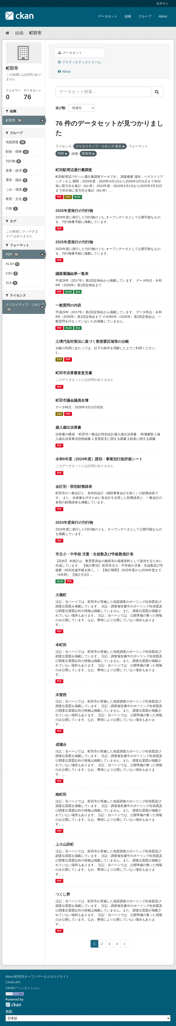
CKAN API (13, 982)
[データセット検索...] (103, 92)
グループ (144, 16)
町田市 (35, 33)
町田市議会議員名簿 (71, 400)
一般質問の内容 (68, 305)
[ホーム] (7, 33)
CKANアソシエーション (23, 988)
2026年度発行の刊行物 (74, 211)
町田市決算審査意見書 (73, 373)
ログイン (162, 3)
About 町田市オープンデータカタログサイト (37, 976)
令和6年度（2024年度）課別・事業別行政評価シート (99, 459)
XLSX (77, 197)
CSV (68, 197)
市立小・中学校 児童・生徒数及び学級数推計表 (94, 554)
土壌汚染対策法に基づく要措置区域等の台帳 (92, 341)
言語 (9, 1011)
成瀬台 (60, 744)
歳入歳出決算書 (68, 427)
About (163, 16)
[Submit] (157, 92)
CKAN (13, 1004)
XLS (78, 291)
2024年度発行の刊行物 (74, 522)
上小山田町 (64, 844)
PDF (59, 197)
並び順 (60, 108)
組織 (128, 16)
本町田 (60, 645)
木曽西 (60, 695)
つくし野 (62, 894)
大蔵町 (60, 595)
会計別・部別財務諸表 (73, 486)
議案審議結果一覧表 (71, 274)
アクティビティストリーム (79, 62)
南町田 (60, 794)
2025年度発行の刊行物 (74, 242)
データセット (107, 16)
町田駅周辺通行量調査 (73, 170)
